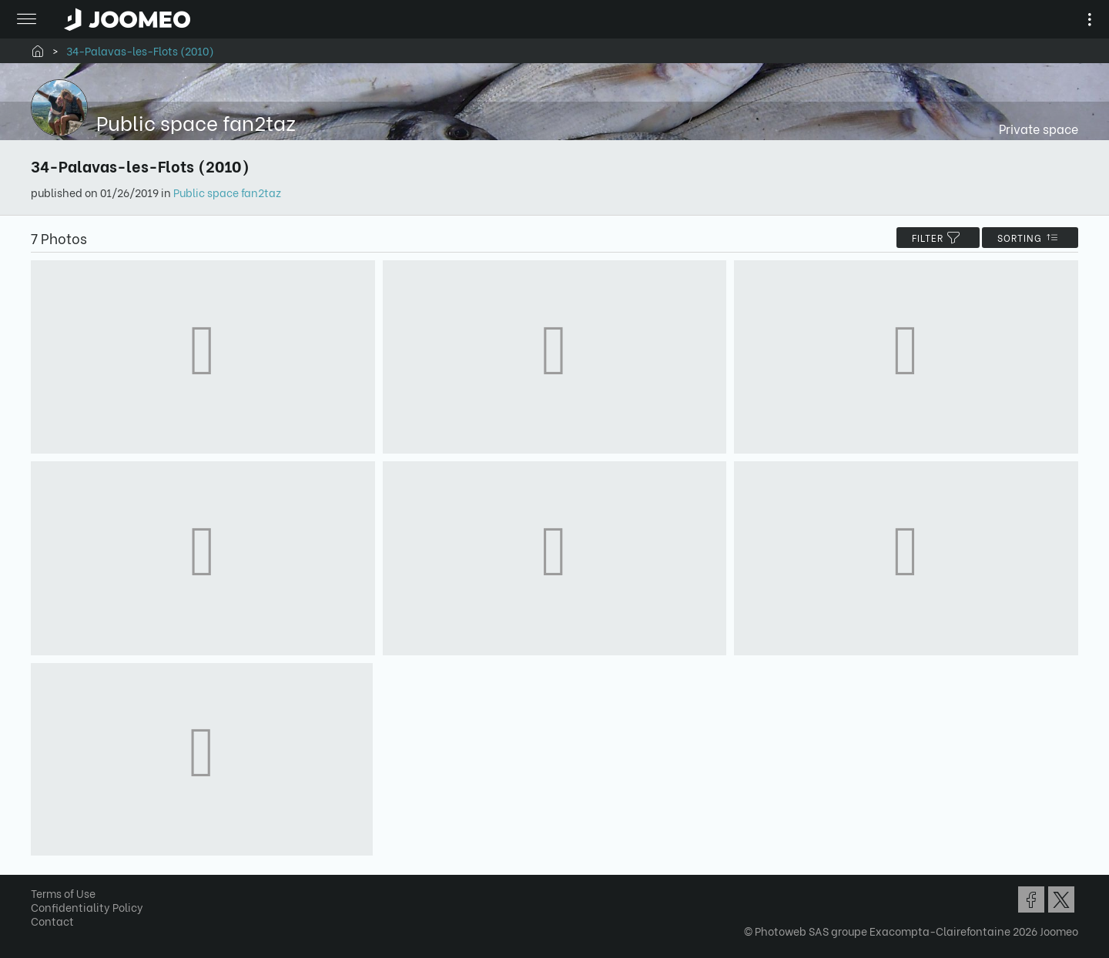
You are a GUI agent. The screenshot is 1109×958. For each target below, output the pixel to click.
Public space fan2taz (227, 192)
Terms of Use (63, 893)
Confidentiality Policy (87, 907)
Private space (1038, 128)
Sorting (1030, 237)
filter (938, 237)
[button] (41, 878)
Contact (52, 921)
